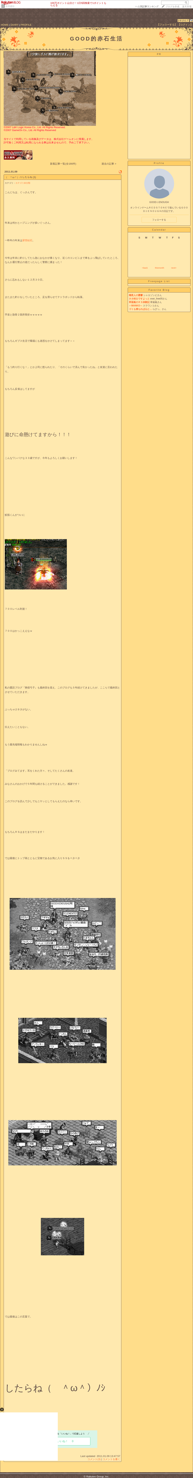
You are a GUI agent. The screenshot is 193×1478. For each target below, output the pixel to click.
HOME (5, 24)
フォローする (159, 219)
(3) (34, 177)
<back (145, 268)
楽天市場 (186, 6)
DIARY (14, 24)
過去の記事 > (109, 163)
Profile (159, 163)
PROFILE (26, 24)
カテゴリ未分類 (22, 183)
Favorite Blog (159, 290)
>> (147, 6)
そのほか (10, 6)
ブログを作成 (172, 6)
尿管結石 (27, 240)
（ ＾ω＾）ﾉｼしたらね (18, 177)
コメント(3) (94, 1459)
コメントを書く (111, 1459)
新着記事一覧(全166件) (63, 163)
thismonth (159, 268)
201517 (183, 20)
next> (173, 268)
